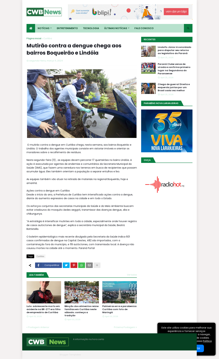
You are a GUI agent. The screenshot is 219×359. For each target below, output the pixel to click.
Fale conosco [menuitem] (144, 28)
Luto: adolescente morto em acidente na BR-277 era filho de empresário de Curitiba (44, 309)
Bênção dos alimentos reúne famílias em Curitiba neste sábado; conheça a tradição (82, 311)
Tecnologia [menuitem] (91, 28)
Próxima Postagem (124, 327)
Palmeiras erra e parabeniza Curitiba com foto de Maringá (119, 309)
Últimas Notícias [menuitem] (115, 28)
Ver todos (132, 274)
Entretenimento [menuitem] (67, 28)
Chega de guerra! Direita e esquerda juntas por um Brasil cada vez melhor (174, 87)
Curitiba (47, 38)
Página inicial (34, 38)
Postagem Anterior (38, 327)
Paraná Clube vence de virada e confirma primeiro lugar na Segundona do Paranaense (174, 69)
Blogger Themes (49, 354)
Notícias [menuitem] (43, 28)
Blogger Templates (70, 354)
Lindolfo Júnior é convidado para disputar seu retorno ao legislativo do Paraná (174, 50)
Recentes (150, 39)
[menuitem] (31, 28)
